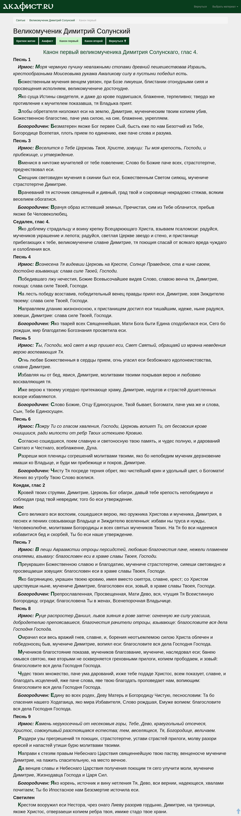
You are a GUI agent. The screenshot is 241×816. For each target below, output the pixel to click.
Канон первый (68, 40)
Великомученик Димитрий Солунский (52, 20)
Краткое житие (25, 40)
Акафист (47, 40)
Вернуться (200, 6)
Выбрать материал (225, 6)
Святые (20, 20)
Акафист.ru (28, 6)
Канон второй (94, 40)
